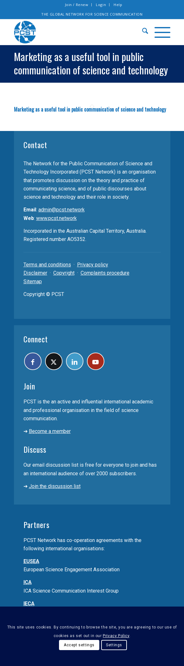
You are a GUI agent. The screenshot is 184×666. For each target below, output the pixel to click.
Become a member (50, 431)
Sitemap (32, 281)
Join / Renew (77, 4)
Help (118, 4)
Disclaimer (35, 273)
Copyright (64, 273)
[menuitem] (77, 4)
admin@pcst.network (61, 210)
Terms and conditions (47, 265)
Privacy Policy (116, 636)
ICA (27, 582)
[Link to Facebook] (33, 361)
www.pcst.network (56, 218)
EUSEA (31, 561)
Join (29, 386)
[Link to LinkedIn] (74, 361)
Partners (36, 524)
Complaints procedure (105, 273)
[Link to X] (53, 361)
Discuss (34, 449)
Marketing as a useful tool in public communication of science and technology (90, 109)
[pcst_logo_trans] (76, 32)
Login (101, 4)
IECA (29, 604)
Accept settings (79, 645)
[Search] (142, 32)
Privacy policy (92, 265)
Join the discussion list (55, 486)
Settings (114, 645)
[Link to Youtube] (95, 361)
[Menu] (159, 32)
